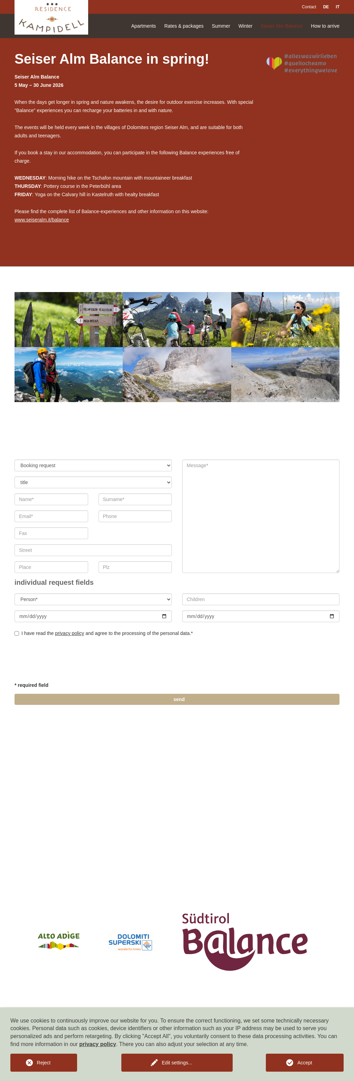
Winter (245, 26)
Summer (221, 26)
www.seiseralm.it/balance (42, 219)
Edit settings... (177, 1062)
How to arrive (325, 26)
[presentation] (67, 660)
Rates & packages (184, 26)
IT (337, 6)
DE (326, 6)
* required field (31, 685)
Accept (304, 1062)
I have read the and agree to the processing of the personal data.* (104, 633)
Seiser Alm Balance (281, 26)
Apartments (143, 26)
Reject (44, 1062)
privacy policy (69, 633)
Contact (309, 6)
